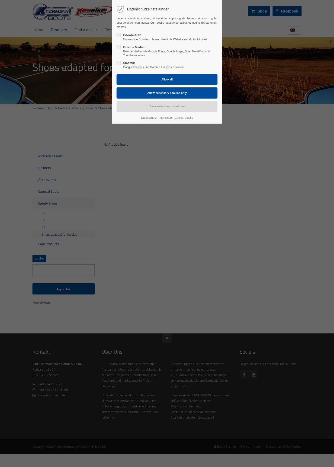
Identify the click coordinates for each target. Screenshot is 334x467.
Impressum (166, 117)
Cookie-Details (184, 117)
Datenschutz (149, 117)
